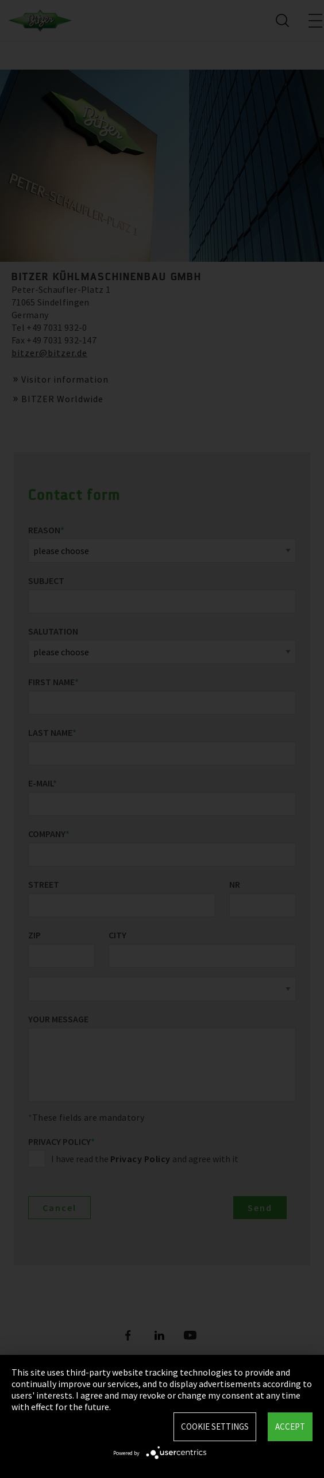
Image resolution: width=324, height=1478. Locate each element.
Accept (290, 1426)
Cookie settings (215, 1426)
